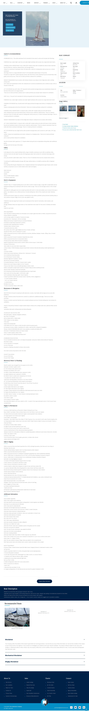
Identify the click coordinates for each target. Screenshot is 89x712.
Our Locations (9, 686)
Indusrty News (71, 689)
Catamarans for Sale (73, 697)
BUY (8, 3)
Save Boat (65, 125)
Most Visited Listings (73, 694)
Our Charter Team (51, 694)
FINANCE (44, 3)
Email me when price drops (69, 128)
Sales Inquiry (71, 683)
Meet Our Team (9, 689)
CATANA (62, 68)
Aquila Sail (29, 692)
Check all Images (64, 119)
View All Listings (30, 689)
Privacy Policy (9, 694)
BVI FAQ (49, 697)
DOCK (51, 3)
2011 (74, 72)
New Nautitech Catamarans (33, 694)
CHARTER (22, 3)
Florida (74, 94)
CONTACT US (82, 3)
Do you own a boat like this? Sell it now (72, 130)
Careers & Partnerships (11, 697)
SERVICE (36, 3)
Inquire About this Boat (44, 582)
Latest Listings (29, 683)
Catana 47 (62, 72)
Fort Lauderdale (64, 92)
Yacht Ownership (51, 692)
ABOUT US (59, 3)
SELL (14, 3)
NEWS (29, 3)
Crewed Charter (51, 689)
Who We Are (9, 683)
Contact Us (8, 692)
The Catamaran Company (16, 708)
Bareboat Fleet (50, 683)
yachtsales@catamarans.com (60, 709)
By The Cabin (50, 686)
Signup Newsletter (72, 692)
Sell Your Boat (71, 686)
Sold (74, 78)
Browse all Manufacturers (32, 697)
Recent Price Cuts (30, 686)
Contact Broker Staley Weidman (70, 127)
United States (63, 97)
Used (74, 75)
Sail (61, 75)
